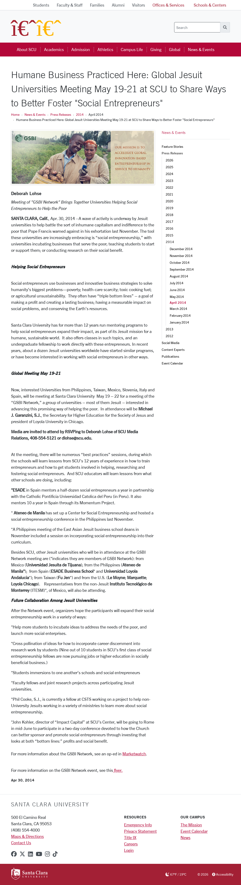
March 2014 (178, 309)
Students (41, 5)
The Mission (191, 824)
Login (129, 850)
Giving (155, 49)
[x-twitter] (22, 854)
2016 (169, 228)
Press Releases (60, 114)
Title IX (130, 837)
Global (174, 49)
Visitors (138, 5)
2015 (169, 235)
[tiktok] (55, 854)
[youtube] (39, 854)
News (185, 837)
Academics (54, 49)
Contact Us (21, 842)
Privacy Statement (140, 831)
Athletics (105, 49)
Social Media (170, 343)
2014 (80, 114)
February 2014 (180, 315)
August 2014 (179, 276)
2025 (169, 167)
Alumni (118, 5)
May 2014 (177, 297)
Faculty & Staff (69, 5)
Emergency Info (138, 824)
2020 (169, 201)
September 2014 (182, 269)
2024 (169, 174)
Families (97, 5)
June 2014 (177, 290)
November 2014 (181, 256)
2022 (169, 187)
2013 (169, 329)
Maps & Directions (27, 836)
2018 (169, 215)
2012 (169, 336)
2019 (169, 208)
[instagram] (47, 854)
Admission (80, 49)
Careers (131, 843)
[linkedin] (30, 854)
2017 (169, 222)
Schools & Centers (210, 5)
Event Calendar (172, 363)
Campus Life (132, 49)
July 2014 (176, 283)
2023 (169, 181)
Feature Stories (172, 146)
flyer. (118, 770)
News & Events (201, 49)
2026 (169, 160)
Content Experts (173, 350)
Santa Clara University (50, 804)
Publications (170, 356)
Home (15, 114)
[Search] (197, 27)
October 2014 (179, 262)
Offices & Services (168, 5)
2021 (169, 194)
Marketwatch (134, 753)
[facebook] (14, 854)
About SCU (26, 49)
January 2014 (179, 322)
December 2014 (181, 249)
